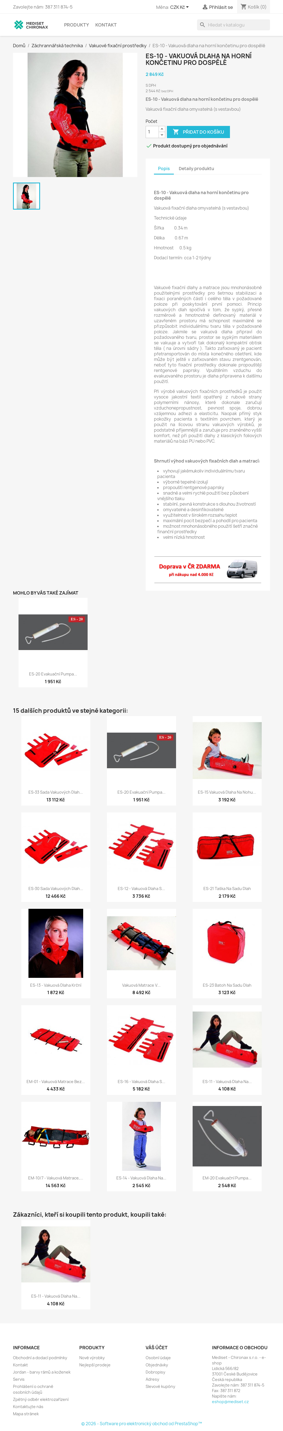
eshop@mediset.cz (230, 1401)
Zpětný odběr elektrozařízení (41, 1399)
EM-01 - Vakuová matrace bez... (56, 1081)
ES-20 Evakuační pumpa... (53, 674)
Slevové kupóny (160, 1386)
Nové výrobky (92, 1357)
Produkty (76, 25)
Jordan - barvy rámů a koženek (41, 1372)
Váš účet (156, 1348)
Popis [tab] (164, 168)
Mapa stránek (26, 1413)
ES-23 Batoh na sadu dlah (227, 985)
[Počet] (152, 132)
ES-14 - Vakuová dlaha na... (141, 1178)
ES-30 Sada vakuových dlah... (55, 888)
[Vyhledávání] (233, 24)
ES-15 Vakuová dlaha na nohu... (227, 792)
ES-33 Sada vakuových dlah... (55, 792)
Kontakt (106, 25)
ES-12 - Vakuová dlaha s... (141, 888)
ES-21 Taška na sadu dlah (227, 888)
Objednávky (157, 1364)
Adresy (152, 1379)
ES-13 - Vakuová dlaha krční (55, 985)
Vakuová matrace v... (141, 985)
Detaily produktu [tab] (196, 168)
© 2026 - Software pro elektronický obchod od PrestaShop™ (141, 1424)
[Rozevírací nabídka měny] (180, 7)
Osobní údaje (158, 1357)
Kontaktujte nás (28, 1406)
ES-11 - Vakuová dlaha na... (227, 1081)
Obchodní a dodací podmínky (40, 1357)
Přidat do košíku (198, 132)
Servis (19, 1379)
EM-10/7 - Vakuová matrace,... (55, 1178)
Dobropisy (155, 1372)
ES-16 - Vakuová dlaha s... (141, 1081)
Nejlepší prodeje (95, 1364)
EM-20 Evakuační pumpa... (227, 1178)
